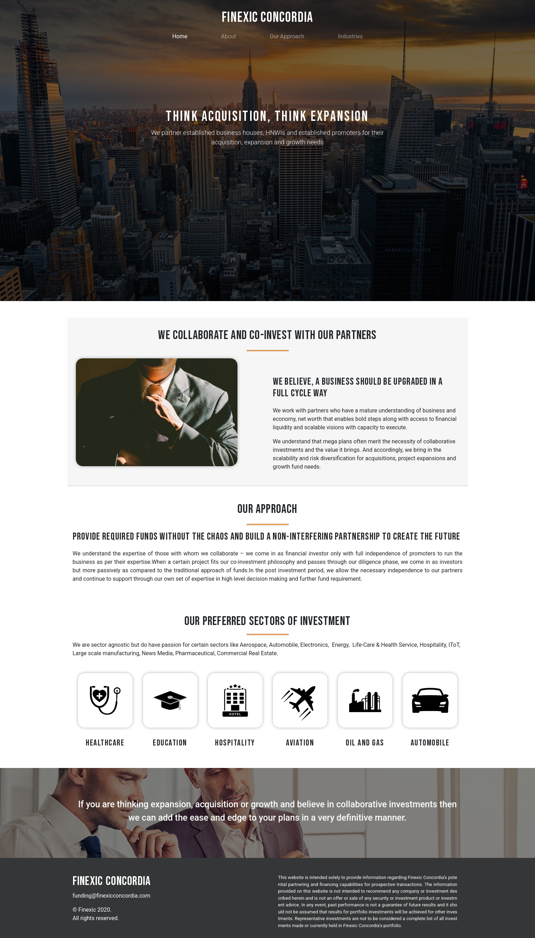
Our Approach (287, 36)
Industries (350, 36)
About (228, 36)
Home (181, 36)
